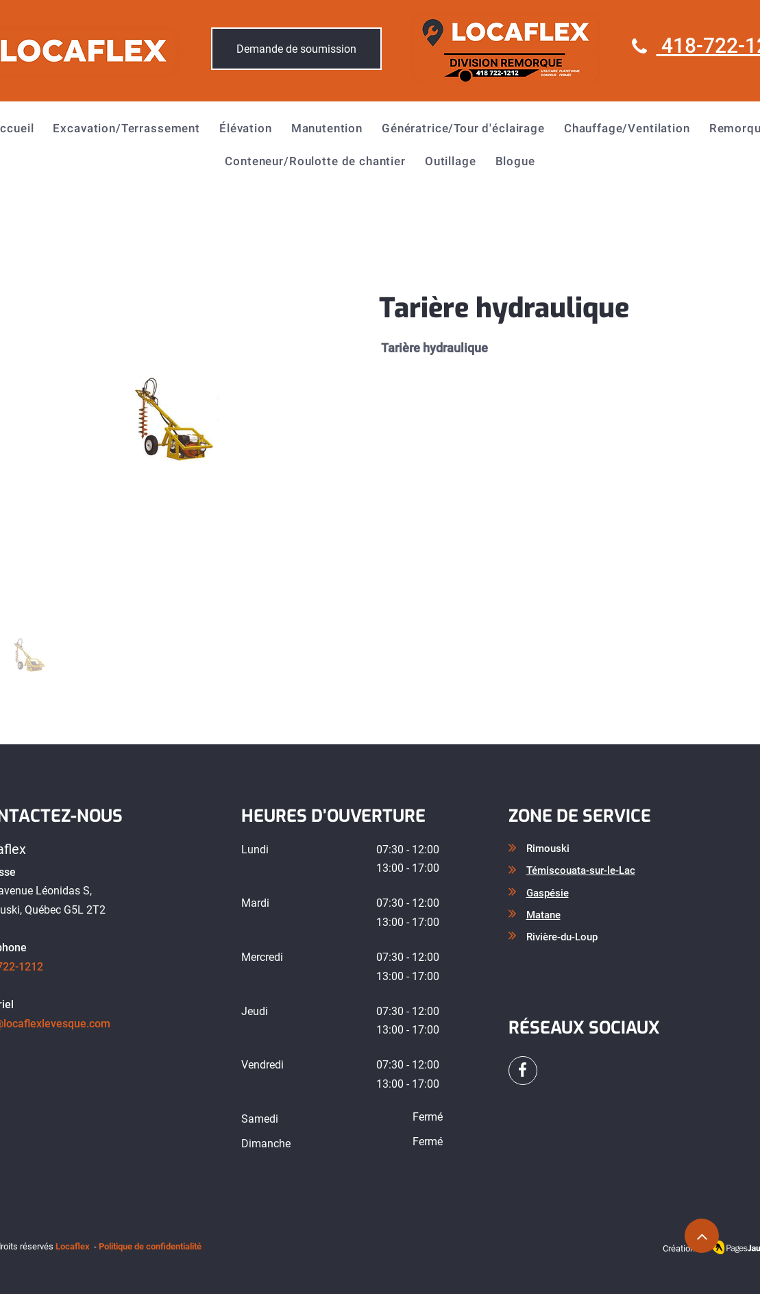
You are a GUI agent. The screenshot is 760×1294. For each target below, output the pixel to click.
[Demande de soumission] (296, 48)
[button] (126, 128)
